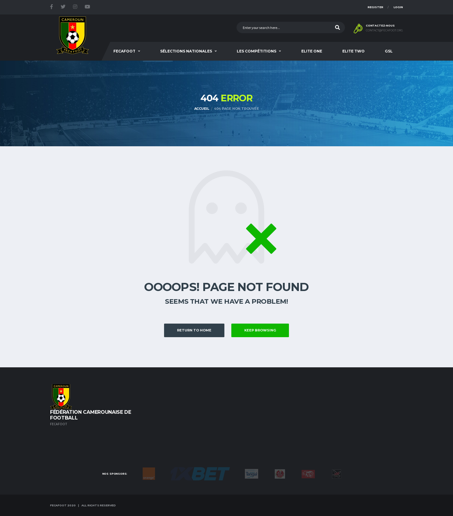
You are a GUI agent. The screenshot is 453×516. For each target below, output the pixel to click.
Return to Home (194, 330)
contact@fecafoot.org (384, 30)
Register (375, 7)
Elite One (311, 51)
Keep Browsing (260, 330)
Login (398, 7)
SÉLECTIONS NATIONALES (186, 51)
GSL (389, 51)
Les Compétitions (256, 51)
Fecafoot (124, 51)
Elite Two (353, 51)
